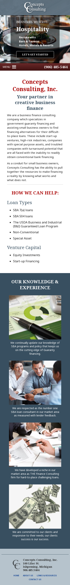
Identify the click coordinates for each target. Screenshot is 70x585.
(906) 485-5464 (56, 67)
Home (16, 575)
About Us (28, 575)
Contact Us (35, 579)
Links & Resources (47, 575)
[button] (6, 67)
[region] (35, 39)
